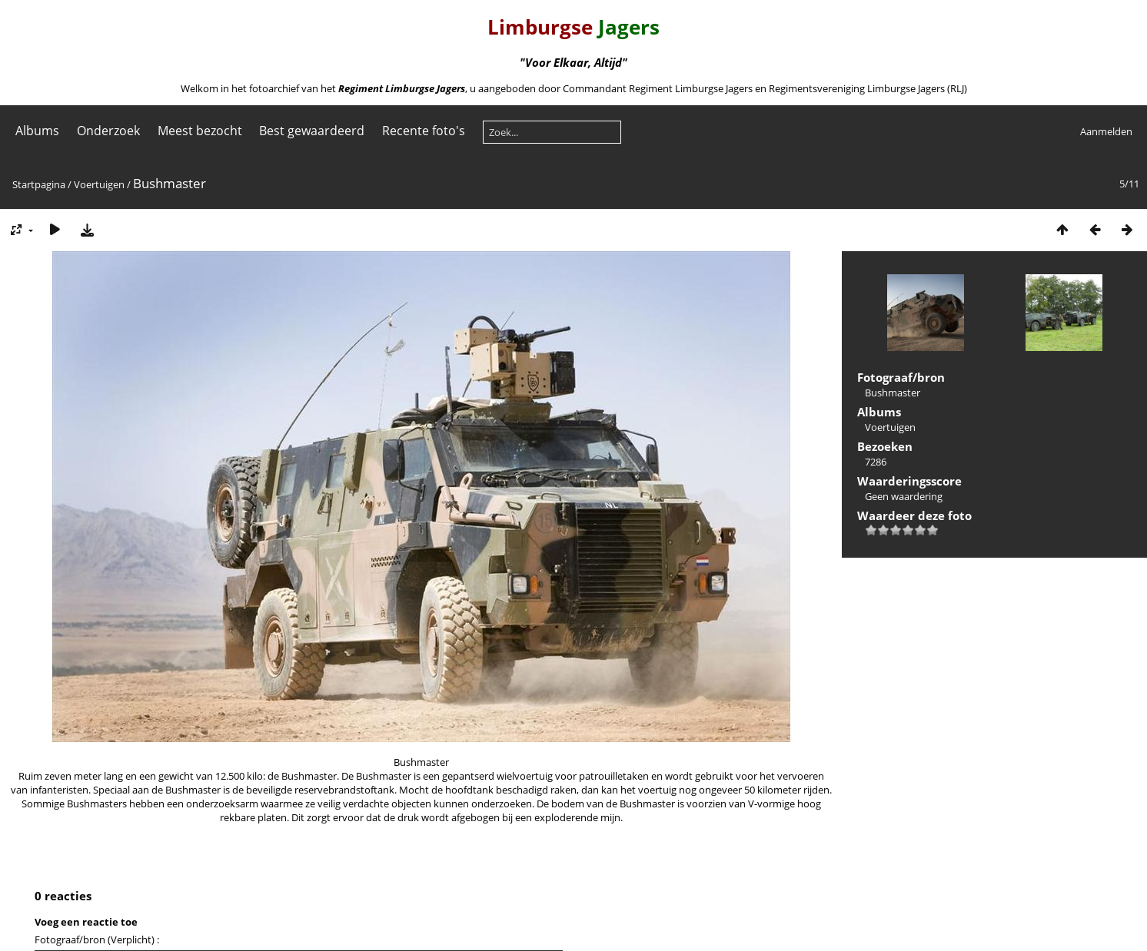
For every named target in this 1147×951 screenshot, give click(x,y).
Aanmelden (1106, 131)
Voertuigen (99, 184)
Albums (37, 130)
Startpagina (38, 184)
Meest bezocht (200, 130)
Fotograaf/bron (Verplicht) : (97, 939)
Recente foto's (423, 130)
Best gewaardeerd (311, 130)
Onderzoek (108, 130)
